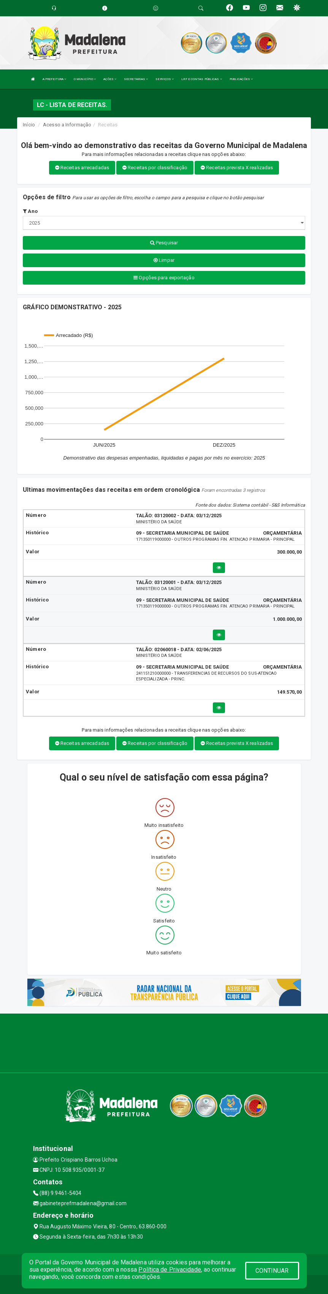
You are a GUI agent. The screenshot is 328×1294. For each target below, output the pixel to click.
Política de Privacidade (169, 1269)
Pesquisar (164, 243)
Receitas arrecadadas (82, 167)
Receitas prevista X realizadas (237, 167)
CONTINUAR (272, 1270)
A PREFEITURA (54, 79)
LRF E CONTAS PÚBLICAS (201, 79)
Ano (30, 211)
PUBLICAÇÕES (241, 79)
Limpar (164, 260)
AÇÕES (109, 79)
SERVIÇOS (164, 79)
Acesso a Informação (67, 125)
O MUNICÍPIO (85, 79)
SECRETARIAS (136, 79)
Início (29, 125)
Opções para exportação (163, 277)
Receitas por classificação (154, 167)
